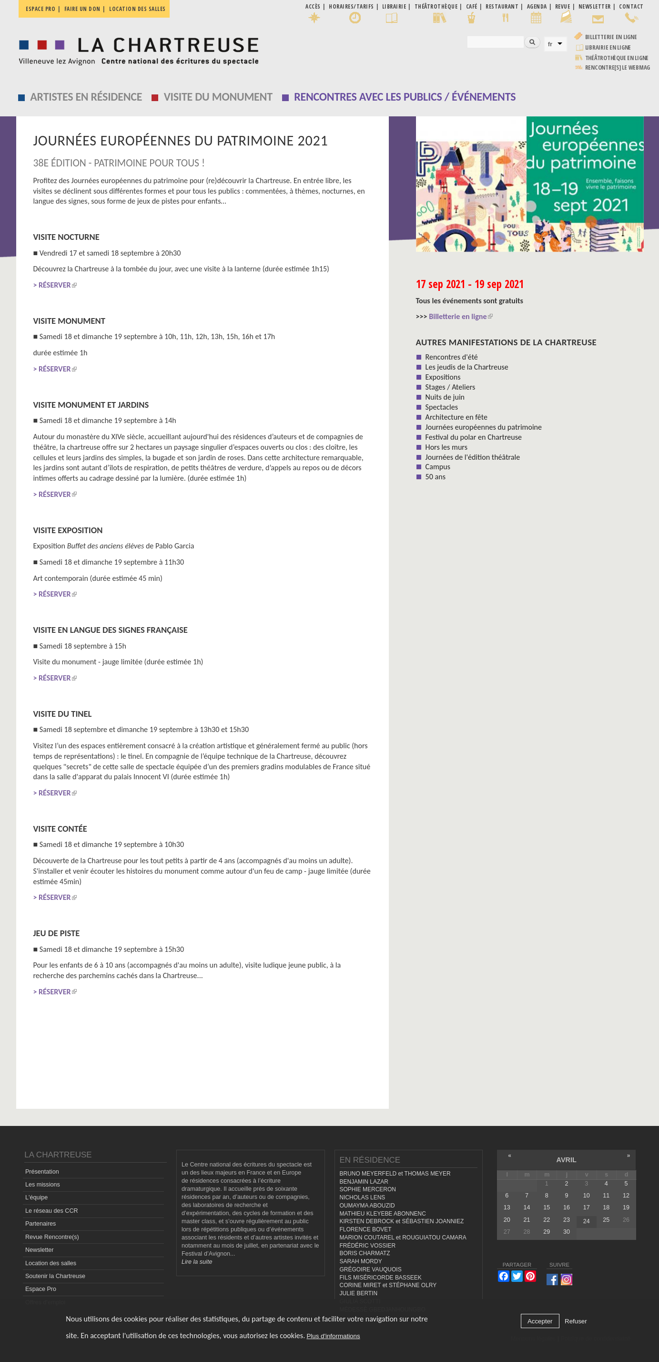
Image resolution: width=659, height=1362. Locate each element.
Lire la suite (197, 1262)
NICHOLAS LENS (362, 1197)
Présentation (42, 1171)
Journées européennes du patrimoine (484, 427)
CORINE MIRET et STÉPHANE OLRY (388, 1285)
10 (586, 1195)
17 (586, 1207)
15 (546, 1207)
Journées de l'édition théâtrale (473, 457)
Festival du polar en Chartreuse (474, 437)
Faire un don (82, 8)
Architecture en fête (456, 417)
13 (507, 1207)
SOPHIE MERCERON (368, 1189)
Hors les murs (446, 447)
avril (567, 1160)
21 (527, 1220)
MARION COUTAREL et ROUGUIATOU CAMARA (403, 1237)
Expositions (443, 377)
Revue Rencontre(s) (52, 1237)
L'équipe (36, 1197)
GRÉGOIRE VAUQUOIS (371, 1269)
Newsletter (39, 1250)
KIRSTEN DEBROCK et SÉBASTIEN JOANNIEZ (402, 1221)
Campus (438, 466)
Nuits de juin (445, 397)
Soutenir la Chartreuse (55, 1276)
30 (566, 1231)
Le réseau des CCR (51, 1210)
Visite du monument (218, 96)
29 (546, 1231)
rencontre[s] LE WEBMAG (617, 67)
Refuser (576, 1321)
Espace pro (40, 8)
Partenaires (40, 1223)
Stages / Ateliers (451, 387)
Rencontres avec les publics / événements (405, 96)
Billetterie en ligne (611, 37)
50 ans (436, 476)
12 (626, 1195)
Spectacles (442, 407)
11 (606, 1195)
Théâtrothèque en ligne (617, 58)
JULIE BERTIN (359, 1293)
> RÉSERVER (54, 494)
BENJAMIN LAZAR (364, 1181)
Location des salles (137, 8)
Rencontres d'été (452, 356)
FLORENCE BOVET (366, 1229)
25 (606, 1220)
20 (507, 1220)
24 (586, 1221)
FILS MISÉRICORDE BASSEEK (381, 1277)
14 (527, 1207)
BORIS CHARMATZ (365, 1253)
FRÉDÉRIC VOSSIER (368, 1245)
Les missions (42, 1184)
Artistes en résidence (86, 96)
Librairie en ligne (608, 47)
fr (550, 44)
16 (566, 1207)
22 (546, 1220)
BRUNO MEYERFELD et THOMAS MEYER (395, 1173)
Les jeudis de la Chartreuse (467, 366)
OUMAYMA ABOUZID (367, 1205)
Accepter (540, 1321)
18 (606, 1207)
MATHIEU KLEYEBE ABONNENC (383, 1213)
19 (626, 1207)
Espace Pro (40, 1289)
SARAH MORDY (361, 1261)
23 (566, 1220)
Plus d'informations (333, 1336)
